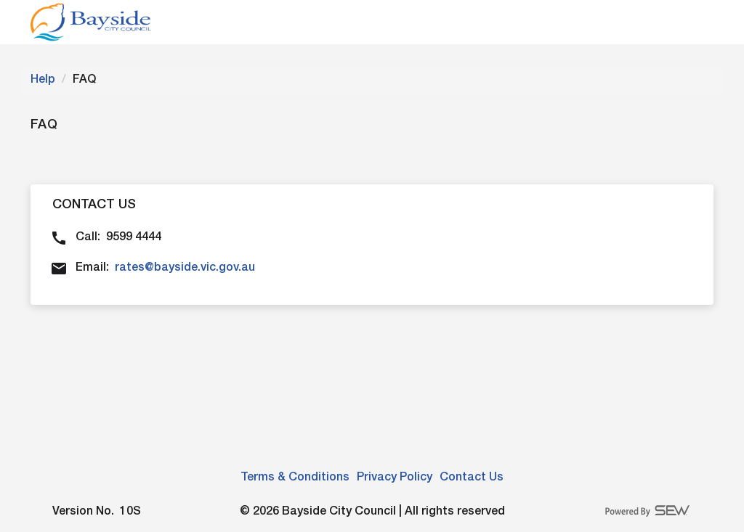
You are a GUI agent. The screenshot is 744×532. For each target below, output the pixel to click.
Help (43, 80)
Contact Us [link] (472, 477)
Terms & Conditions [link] (294, 477)
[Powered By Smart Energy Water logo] (648, 510)
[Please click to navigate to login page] (91, 22)
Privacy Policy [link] (394, 477)
